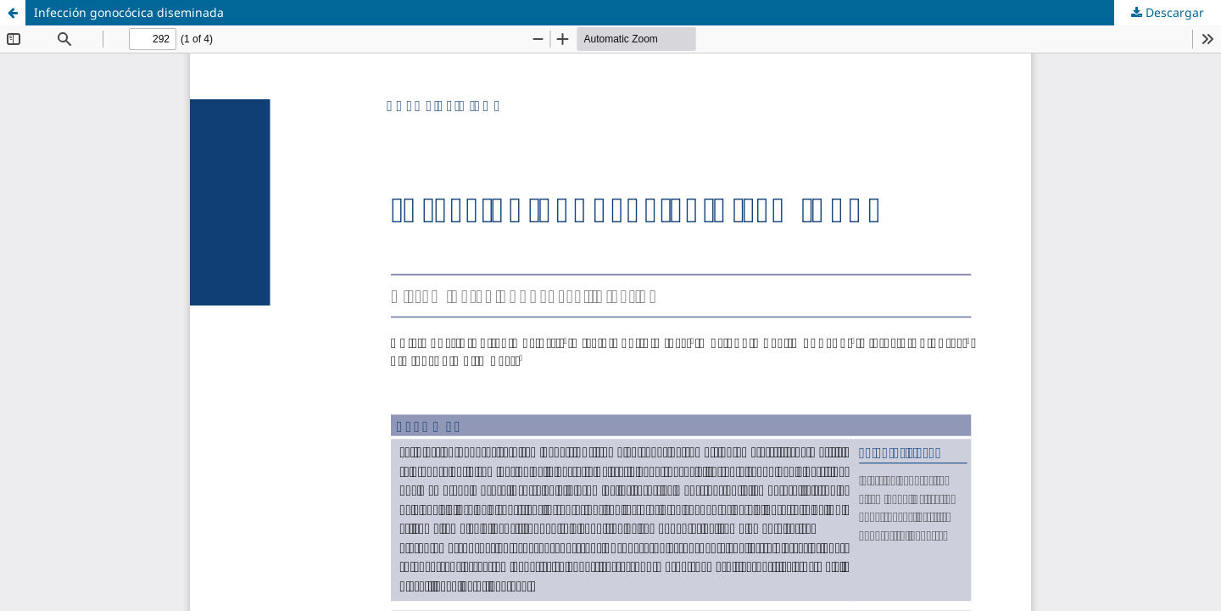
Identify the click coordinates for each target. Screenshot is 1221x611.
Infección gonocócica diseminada (129, 12)
